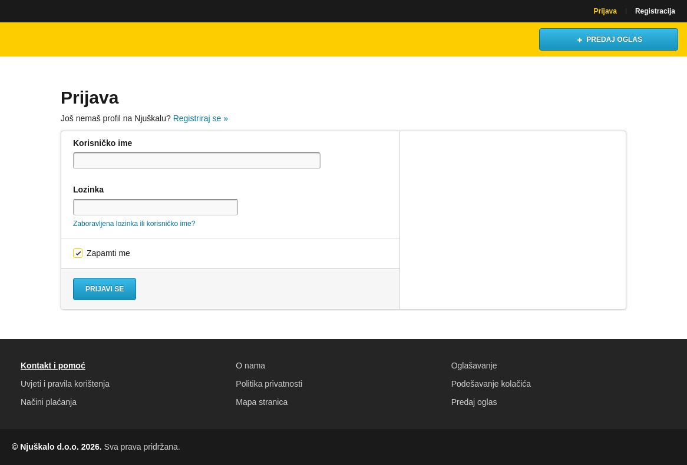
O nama (250, 365)
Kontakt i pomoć (53, 365)
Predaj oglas (474, 402)
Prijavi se (104, 289)
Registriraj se (200, 118)
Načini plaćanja (49, 402)
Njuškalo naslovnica (62, 39)
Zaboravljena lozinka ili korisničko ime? (134, 224)
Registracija (655, 11)
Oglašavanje (474, 365)
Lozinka (88, 189)
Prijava (605, 11)
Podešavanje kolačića (491, 383)
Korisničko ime (102, 143)
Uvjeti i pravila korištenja (65, 383)
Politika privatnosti (269, 383)
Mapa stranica (262, 402)
